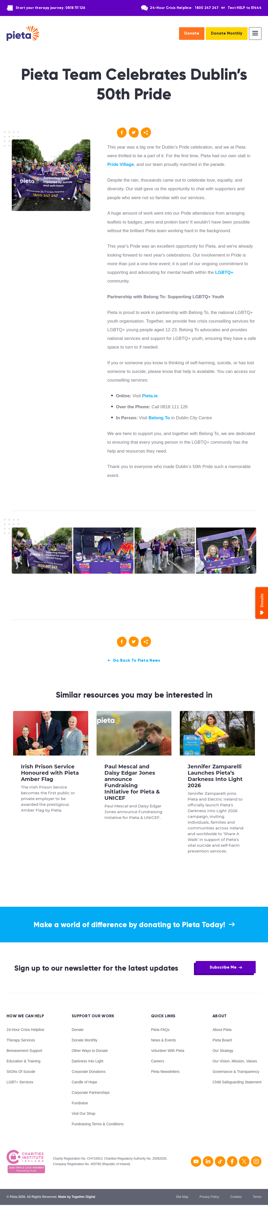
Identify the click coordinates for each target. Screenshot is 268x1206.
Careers (157, 1062)
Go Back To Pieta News (136, 660)
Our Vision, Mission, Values (235, 1062)
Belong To (159, 417)
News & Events (163, 1041)
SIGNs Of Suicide (21, 1072)
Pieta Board (222, 1041)
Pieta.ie (150, 395)
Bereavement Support (24, 1051)
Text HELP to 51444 (244, 8)
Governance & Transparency (236, 1072)
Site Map (182, 1197)
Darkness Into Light (87, 1062)
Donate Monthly (226, 33)
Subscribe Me (223, 967)
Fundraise (80, 1104)
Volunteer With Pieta (167, 1051)
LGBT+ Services (20, 1083)
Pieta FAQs (160, 1030)
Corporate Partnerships (91, 1093)
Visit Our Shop (83, 1114)
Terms (257, 1197)
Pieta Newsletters (165, 1072)
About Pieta (222, 1030)
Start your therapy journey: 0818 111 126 (50, 8)
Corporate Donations (88, 1072)
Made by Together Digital (76, 1197)
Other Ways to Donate (90, 1051)
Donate (191, 33)
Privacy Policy (209, 1197)
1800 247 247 (207, 8)
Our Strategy (223, 1051)
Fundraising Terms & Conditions (98, 1125)
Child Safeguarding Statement (237, 1083)
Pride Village (120, 164)
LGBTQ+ (224, 272)
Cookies (236, 1197)
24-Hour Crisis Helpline (25, 1030)
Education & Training (23, 1062)
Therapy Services (21, 1041)
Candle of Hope (84, 1083)
